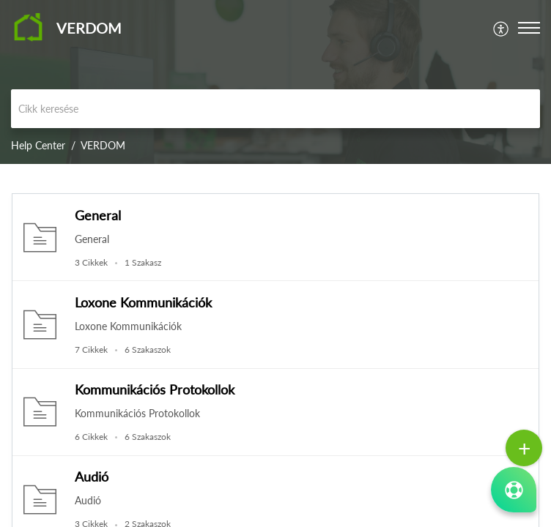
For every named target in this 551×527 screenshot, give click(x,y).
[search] (275, 108)
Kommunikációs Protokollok (154, 389)
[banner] (275, 82)
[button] (501, 27)
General (98, 215)
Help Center (38, 145)
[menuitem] (501, 27)
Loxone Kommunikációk (143, 302)
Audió (91, 476)
